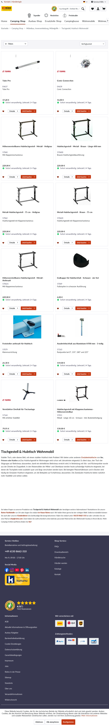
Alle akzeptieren (52, 722)
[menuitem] (72, 8)
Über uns (8, 688)
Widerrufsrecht (11, 700)
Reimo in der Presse (12, 672)
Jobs (6, 666)
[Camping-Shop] (17, 21)
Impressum (9, 661)
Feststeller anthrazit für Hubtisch (17, 343)
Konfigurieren (68, 722)
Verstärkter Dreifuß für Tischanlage (18, 409)
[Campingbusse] (71, 21)
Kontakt (7, 2)
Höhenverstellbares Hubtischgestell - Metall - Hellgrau (27, 146)
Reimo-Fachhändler (8, 512)
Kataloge (57, 569)
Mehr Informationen (89, 716)
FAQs (56, 546)
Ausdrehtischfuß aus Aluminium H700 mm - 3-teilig (80, 343)
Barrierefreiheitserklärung (14, 638)
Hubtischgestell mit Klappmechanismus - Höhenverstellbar (75, 410)
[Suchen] (83, 8)
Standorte (9, 683)
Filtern (9, 44)
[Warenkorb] (103, 8)
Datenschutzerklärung (13, 649)
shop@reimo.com (16, 519)
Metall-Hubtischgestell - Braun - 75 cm (74, 212)
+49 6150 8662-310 (16, 551)
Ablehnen (39, 722)
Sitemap (8, 677)
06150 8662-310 (79, 515)
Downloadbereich (61, 552)
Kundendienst (22, 515)
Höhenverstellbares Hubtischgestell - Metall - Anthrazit (23, 279)
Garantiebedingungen (13, 655)
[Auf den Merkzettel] (3, 111)
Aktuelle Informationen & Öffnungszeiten (21, 627)
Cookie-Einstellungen (13, 644)
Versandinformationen (13, 694)
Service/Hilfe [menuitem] (97, 2)
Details (13, 110)
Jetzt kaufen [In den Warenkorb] (28, 110)
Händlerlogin (17, 2)
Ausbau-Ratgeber (11, 633)
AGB (6, 621)
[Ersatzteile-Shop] (53, 21)
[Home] (4, 21)
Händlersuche (59, 557)
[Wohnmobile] (88, 21)
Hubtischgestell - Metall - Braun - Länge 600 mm (79, 146)
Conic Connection (65, 80)
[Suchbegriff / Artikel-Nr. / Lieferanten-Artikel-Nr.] (72, 8)
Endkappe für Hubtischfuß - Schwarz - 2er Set (78, 278)
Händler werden (60, 563)
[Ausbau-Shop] (35, 21)
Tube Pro (6, 80)
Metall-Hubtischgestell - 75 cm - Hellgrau (21, 212)
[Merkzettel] (92, 8)
